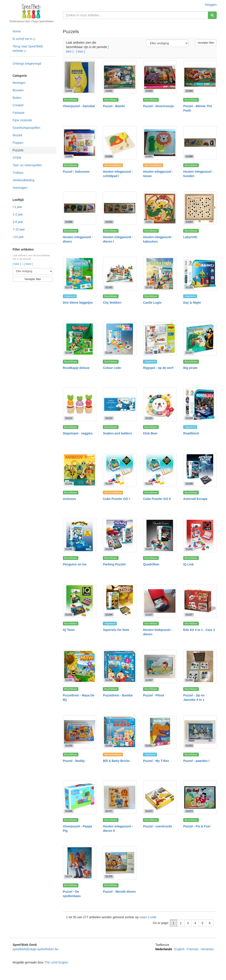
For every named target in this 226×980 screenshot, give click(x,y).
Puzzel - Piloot (153, 695)
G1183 (189, 287)
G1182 (149, 287)
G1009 (68, 222)
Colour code (112, 368)
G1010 (109, 222)
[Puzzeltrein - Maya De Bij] (79, 666)
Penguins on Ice (75, 564)
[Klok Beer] (159, 404)
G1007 (149, 156)
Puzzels (18, 150)
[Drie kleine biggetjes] (79, 273)
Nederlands (163, 949)
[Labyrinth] (200, 208)
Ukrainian (207, 949)
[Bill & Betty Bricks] (119, 732)
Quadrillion (151, 564)
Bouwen (18, 90)
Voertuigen (20, 187)
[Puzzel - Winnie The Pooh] (200, 77)
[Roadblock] (200, 404)
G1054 (189, 222)
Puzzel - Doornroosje (158, 106)
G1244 (109, 483)
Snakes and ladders (117, 433)
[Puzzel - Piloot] (159, 666)
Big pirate (190, 368)
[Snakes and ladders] (119, 404)
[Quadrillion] (159, 535)
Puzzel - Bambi (114, 106)
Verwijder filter (32, 279)
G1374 (68, 876)
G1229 (189, 418)
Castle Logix (152, 302)
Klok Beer (150, 433)
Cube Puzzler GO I (116, 499)
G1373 (189, 811)
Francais (193, 949)
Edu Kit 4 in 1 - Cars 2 (199, 630)
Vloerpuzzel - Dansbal (79, 106)
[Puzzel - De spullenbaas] (79, 863)
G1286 (109, 549)
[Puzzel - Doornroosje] (159, 77)
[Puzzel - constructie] (159, 797)
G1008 (189, 156)
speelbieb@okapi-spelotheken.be (35, 949)
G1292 (68, 614)
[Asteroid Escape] (200, 470)
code (153, 917)
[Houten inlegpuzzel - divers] (79, 208)
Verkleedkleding (23, 180)
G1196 (149, 352)
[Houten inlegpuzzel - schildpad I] (119, 142)
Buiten (17, 97)
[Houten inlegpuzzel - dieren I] (119, 208)
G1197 (189, 352)
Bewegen (19, 82)
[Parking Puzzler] (119, 535)
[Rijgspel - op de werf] (159, 339)
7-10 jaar (19, 229)
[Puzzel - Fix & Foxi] (200, 797)
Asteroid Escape (195, 499)
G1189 (109, 352)
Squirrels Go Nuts (116, 630)
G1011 (149, 222)
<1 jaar (17, 207)
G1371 (109, 811)
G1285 (68, 549)
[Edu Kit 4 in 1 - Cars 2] (200, 601)
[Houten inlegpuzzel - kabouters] (159, 208)
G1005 (68, 156)
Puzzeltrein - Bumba (117, 695)
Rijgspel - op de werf (158, 368)
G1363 (189, 745)
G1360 (109, 745)
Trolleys (18, 172)
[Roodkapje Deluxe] (79, 339)
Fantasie (18, 112)
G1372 (149, 811)
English (179, 949)
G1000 (68, 91)
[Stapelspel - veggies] (79, 404)
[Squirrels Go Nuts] (119, 601)
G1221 (149, 418)
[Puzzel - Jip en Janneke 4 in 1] (200, 666)
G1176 (68, 287)
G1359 (68, 745)
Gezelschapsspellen (26, 127)
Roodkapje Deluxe (76, 368)
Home (17, 31)
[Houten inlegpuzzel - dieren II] (119, 797)
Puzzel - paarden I (196, 761)
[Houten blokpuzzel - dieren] (159, 601)
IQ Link (188, 564)
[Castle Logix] (159, 273)
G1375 (109, 876)
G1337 (189, 614)
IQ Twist (69, 630)
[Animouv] (79, 470)
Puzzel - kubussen (76, 171)
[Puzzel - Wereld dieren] (119, 863)
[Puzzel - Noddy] (79, 732)
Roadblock (191, 433)
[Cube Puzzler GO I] (119, 470)
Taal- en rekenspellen (27, 165)
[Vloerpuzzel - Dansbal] (79, 77)
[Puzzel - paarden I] (200, 732)
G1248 (189, 483)
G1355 (68, 680)
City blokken (112, 302)
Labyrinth (190, 237)
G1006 (109, 156)
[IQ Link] (200, 535)
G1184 (68, 352)
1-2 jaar (18, 214)
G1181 (109, 287)
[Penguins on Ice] (79, 535)
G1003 (149, 91)
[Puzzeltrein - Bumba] (119, 666)
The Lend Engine (56, 962)
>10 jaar (18, 237)
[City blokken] (119, 273)
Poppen (18, 142)
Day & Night (192, 302)
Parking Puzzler (114, 564)
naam (143, 917)
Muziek (17, 135)
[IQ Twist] (79, 601)
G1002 (109, 91)
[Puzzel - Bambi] (119, 77)
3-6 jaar (18, 222)
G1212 (109, 418)
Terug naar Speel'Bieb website (28, 48)
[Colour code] (119, 339)
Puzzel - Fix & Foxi (196, 826)
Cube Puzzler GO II (157, 499)
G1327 (149, 614)
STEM (17, 157)
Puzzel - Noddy (74, 761)
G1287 (149, 549)
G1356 (109, 680)
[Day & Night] (200, 273)
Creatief (18, 105)
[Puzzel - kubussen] (79, 142)
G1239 (68, 483)
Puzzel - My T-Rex (156, 761)
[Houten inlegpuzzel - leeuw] (159, 142)
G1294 (109, 614)
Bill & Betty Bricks (116, 761)
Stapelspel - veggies (78, 433)
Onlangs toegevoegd (27, 63)
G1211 (68, 418)
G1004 (189, 91)
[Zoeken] (212, 15)
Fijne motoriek (22, 120)
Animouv (69, 499)
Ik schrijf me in (24, 39)
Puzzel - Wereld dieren (119, 891)
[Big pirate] (200, 339)
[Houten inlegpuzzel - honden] (200, 142)
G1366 (68, 811)
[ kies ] (17, 264)
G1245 (149, 483)
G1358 (189, 680)
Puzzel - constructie (157, 826)
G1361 (149, 745)
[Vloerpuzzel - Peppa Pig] (79, 797)
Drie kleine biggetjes (78, 302)
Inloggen (211, 4)
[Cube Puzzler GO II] (159, 470)
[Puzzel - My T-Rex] (159, 732)
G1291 (189, 549)
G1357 (149, 680)
